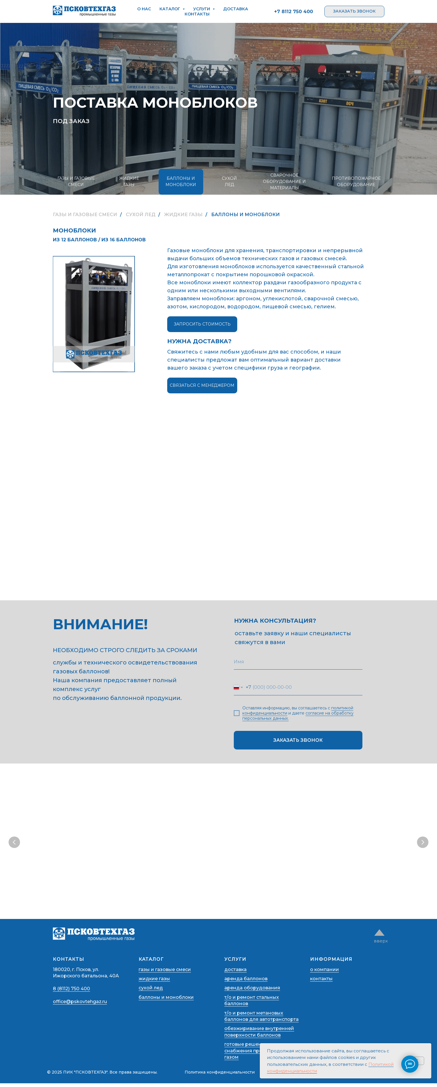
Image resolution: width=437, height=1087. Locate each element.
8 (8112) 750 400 (71, 992)
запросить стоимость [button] (202, 324)
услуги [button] (202, 8)
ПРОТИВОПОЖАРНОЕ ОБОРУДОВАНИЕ (356, 181)
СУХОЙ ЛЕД (229, 181)
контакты (197, 14)
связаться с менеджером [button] (202, 385)
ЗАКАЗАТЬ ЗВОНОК (298, 740)
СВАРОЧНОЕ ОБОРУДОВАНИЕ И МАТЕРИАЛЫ (284, 181)
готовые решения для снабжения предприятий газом (255, 1054)
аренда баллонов (246, 982)
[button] (354, 11)
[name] (298, 662)
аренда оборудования (252, 991)
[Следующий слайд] (422, 843)
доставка (235, 8)
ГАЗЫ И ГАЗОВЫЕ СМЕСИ (76, 181)
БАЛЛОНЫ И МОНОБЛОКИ (180, 181)
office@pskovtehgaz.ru (80, 1005)
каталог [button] (170, 8)
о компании (324, 973)
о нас (144, 8)
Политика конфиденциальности (220, 1075)
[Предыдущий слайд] (14, 843)
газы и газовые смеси (165, 973)
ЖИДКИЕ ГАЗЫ (129, 181)
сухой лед (151, 991)
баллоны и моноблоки (166, 1001)
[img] (379, 936)
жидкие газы (154, 982)
